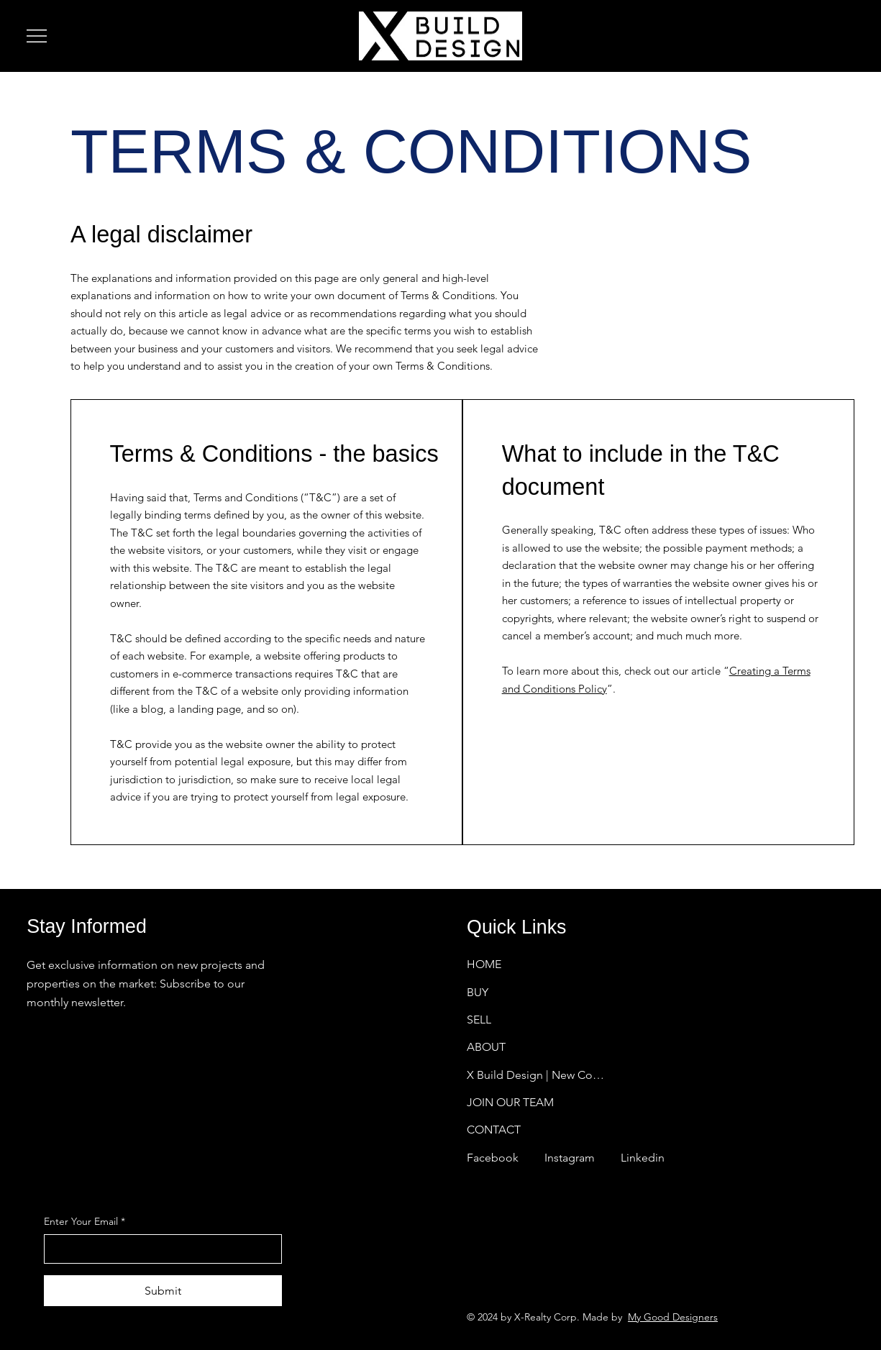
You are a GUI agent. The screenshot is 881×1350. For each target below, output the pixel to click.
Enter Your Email (84, 1222)
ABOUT (486, 1047)
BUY (477, 991)
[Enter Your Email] (159, 1248)
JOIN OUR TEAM (510, 1102)
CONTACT (494, 1129)
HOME (484, 964)
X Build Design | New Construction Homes (537, 1075)
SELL (479, 1019)
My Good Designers (673, 1316)
